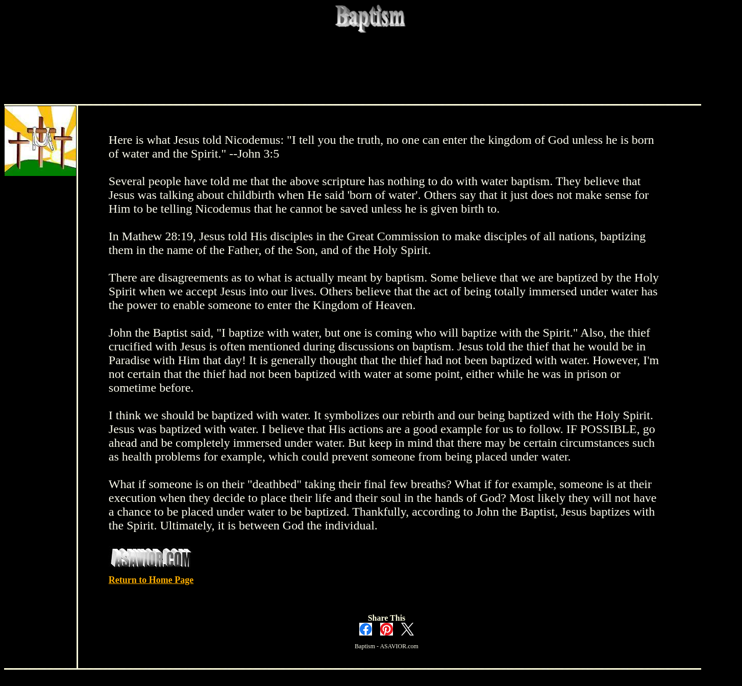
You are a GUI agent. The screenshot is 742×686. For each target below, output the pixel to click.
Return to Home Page (151, 580)
